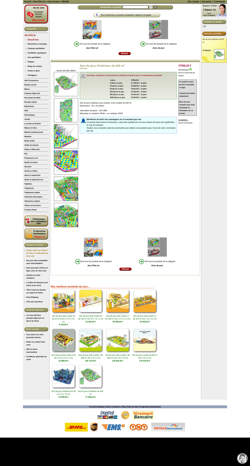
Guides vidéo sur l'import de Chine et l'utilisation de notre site (37, 281)
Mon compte (193, 30)
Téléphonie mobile (32, 221)
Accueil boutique (97, 435)
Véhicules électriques (33, 225)
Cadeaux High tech (32, 122)
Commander (219, 30)
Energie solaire (30, 130)
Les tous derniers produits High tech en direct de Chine (35, 346)
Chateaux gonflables (36, 77)
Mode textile (29, 169)
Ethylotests (29, 135)
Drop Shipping (32, 326)
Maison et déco (30, 156)
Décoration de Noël (32, 126)
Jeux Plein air (30, 63)
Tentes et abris (34, 99)
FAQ (124, 435)
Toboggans (32, 104)
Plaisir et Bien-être (32, 178)
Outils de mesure (31, 173)
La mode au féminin (32, 152)
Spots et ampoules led (33, 208)
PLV (26, 182)
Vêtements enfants (32, 229)
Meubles (27, 165)
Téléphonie (29, 217)
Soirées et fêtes (30, 199)
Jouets (27, 148)
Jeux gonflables (34, 86)
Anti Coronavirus (31, 109)
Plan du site (132, 435)
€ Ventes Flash (30, 238)
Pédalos (31, 90)
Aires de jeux (33, 68)
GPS (26, 139)
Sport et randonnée (32, 204)
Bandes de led (30, 113)
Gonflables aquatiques (37, 81)
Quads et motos (31, 191)
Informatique (29, 143)
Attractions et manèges (37, 72)
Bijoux (27, 117)
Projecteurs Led (31, 186)
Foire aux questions (34, 330)
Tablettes (28, 212)
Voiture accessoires (32, 234)
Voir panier (206, 30)
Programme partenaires (150, 435)
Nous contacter (113, 435)
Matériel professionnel (33, 161)
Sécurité (27, 195)
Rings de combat (35, 95)
